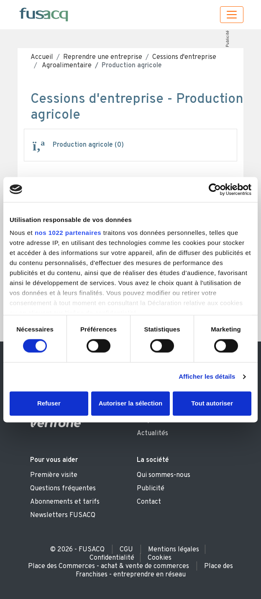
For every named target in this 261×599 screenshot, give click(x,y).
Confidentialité (112, 558)
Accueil (42, 57)
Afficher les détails (207, 376)
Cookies (159, 558)
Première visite (53, 475)
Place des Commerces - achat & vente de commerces (108, 566)
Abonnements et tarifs (65, 502)
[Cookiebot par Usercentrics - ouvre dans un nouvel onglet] (214, 189)
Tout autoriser (212, 403)
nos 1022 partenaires (68, 232)
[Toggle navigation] (231, 14)
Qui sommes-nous (163, 475)
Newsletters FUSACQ (62, 515)
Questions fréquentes (63, 488)
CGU (126, 549)
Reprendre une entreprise (102, 57)
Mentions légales (173, 549)
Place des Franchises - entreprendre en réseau (154, 570)
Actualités (152, 433)
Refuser (49, 403)
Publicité (227, 39)
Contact (149, 502)
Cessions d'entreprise (184, 57)
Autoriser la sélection (131, 403)
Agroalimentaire (66, 65)
